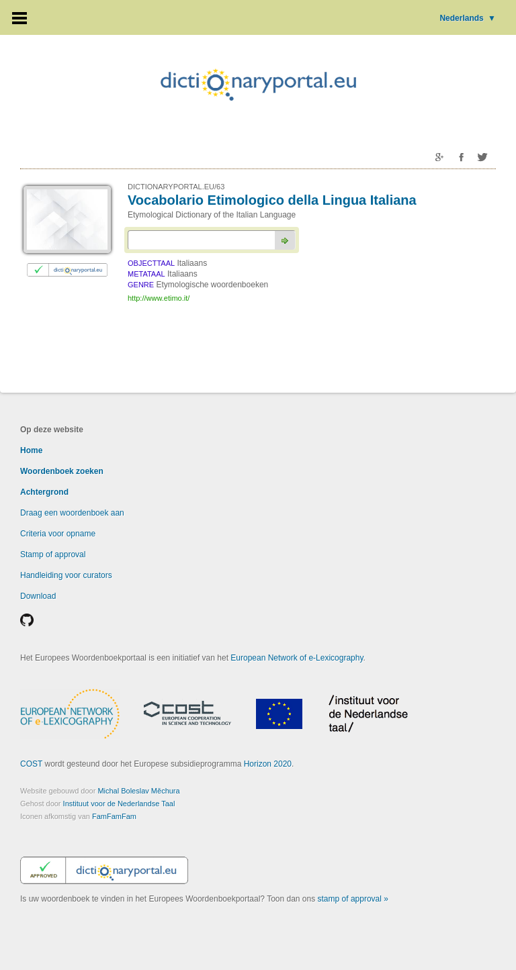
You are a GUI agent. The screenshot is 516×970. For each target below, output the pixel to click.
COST (31, 764)
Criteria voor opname (57, 533)
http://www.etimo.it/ (158, 298)
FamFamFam (114, 816)
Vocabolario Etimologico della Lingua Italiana (272, 200)
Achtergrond (44, 492)
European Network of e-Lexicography (296, 658)
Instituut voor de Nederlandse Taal (119, 803)
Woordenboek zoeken (61, 471)
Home (31, 450)
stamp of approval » (353, 899)
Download (38, 596)
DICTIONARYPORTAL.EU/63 (176, 187)
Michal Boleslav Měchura (138, 791)
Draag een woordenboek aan (72, 513)
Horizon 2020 (268, 764)
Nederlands (467, 18)
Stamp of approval (52, 554)
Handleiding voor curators (66, 575)
